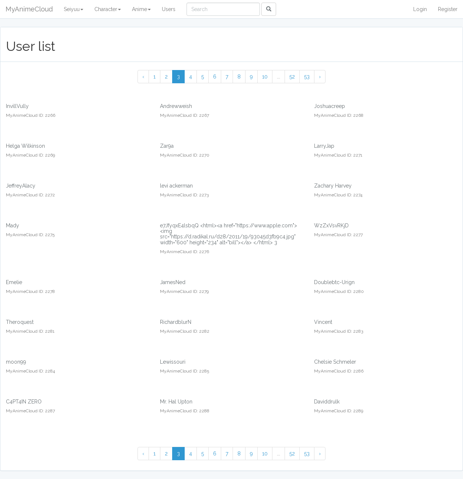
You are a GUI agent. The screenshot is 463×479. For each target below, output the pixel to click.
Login (420, 9)
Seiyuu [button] (73, 9)
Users (168, 9)
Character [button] (107, 9)
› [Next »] (320, 77)
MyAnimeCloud (29, 9)
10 (265, 77)
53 (307, 77)
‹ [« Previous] (143, 77)
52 (292, 77)
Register (447, 9)
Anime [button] (141, 9)
